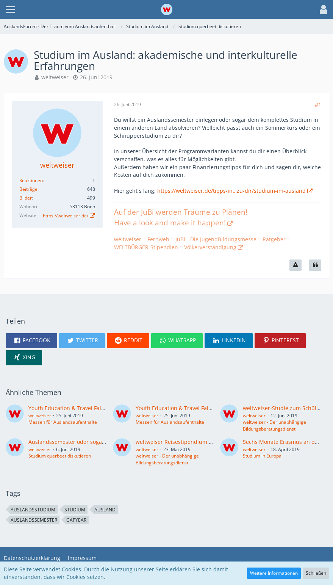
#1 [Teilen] (318, 104)
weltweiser (55, 77)
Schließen (316, 573)
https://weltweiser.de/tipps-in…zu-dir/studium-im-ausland (231, 190)
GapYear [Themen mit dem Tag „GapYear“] (76, 520)
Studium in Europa (262, 456)
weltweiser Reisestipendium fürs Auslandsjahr (195, 441)
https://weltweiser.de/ (65, 215)
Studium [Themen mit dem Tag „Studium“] (74, 509)
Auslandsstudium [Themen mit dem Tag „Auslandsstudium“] (33, 509)
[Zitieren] (315, 265)
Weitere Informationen (274, 573)
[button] (10, 9)
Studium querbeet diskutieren (59, 456)
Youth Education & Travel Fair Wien (180, 408)
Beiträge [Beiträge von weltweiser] (28, 189)
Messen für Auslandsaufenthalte (62, 422)
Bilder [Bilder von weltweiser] (25, 198)
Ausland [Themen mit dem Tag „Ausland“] (105, 509)
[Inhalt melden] (295, 265)
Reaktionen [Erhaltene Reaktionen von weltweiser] (31, 180)
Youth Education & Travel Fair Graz (72, 408)
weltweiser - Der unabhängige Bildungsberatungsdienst (274, 425)
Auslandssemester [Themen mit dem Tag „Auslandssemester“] (34, 520)
